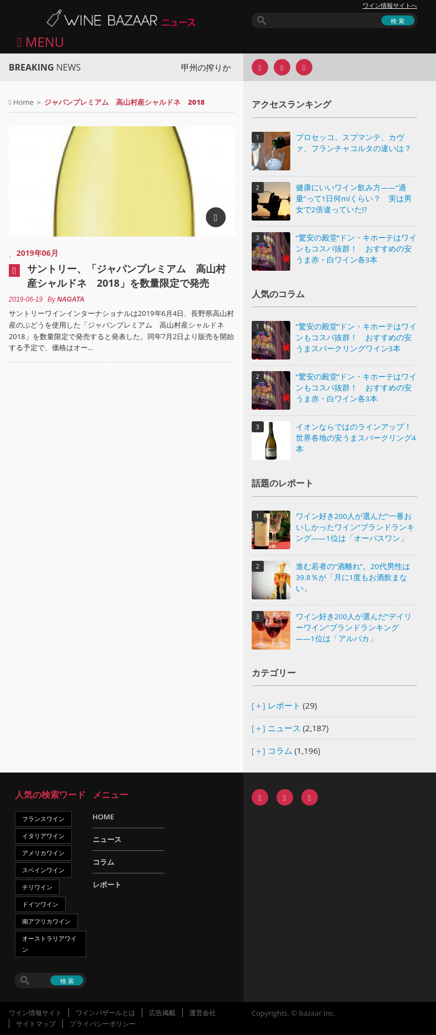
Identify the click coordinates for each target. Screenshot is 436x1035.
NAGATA (70, 299)
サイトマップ (36, 1023)
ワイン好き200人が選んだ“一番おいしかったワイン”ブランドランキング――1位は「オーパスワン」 (355, 527)
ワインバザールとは (105, 1012)
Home (23, 102)
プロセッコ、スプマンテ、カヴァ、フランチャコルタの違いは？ (354, 142)
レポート (284, 705)
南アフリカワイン (46, 921)
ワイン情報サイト (35, 1012)
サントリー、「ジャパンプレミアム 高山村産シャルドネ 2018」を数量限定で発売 (126, 275)
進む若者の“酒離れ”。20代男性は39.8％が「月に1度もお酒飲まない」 (353, 577)
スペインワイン (43, 870)
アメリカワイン (43, 853)
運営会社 (202, 1012)
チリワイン (37, 887)
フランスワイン (43, 818)
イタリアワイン (43, 836)
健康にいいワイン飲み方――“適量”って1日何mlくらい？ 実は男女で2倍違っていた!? (354, 198)
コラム (280, 750)
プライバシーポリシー (103, 1023)
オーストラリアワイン (49, 943)
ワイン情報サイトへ (390, 5)
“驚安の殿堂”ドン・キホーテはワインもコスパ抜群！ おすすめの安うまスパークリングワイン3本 (356, 337)
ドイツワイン (40, 904)
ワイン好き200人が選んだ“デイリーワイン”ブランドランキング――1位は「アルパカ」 (354, 627)
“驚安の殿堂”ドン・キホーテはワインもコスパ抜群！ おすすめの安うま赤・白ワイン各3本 (356, 249)
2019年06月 (38, 253)
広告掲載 (162, 1012)
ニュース (284, 727)
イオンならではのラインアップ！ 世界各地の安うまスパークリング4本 (356, 438)
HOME (103, 817)
